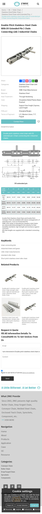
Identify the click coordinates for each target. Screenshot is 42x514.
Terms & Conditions (28, 373)
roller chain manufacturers (10, 252)
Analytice (17, 509)
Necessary (8, 509)
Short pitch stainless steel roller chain (14, 258)
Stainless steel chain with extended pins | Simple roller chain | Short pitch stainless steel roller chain (10, 320)
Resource (5, 455)
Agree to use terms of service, (17, 372)
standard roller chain (8, 255)
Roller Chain (17, 10)
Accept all (34, 505)
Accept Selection (22, 505)
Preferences (27, 509)
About (3, 435)
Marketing (37, 509)
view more (9, 420)
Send (7, 378)
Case (3, 447)
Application (6, 443)
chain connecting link (8, 245)
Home (4, 10)
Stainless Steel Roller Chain (11, 12)
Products (5, 439)
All (9, 10)
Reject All (10, 505)
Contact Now (18, 122)
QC (2, 451)
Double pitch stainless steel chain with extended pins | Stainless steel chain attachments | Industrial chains (30, 321)
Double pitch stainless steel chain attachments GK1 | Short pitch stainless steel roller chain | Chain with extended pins (30, 292)
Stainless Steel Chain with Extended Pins (16, 14)
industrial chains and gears (10, 248)
